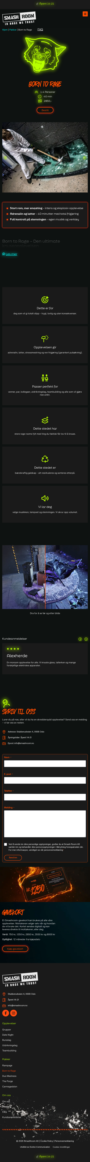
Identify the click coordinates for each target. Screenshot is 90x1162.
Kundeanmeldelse (11, 1117)
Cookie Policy (46, 1141)
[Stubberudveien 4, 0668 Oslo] (4, 994)
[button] (5, 157)
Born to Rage (9, 1070)
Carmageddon (9, 1086)
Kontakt (6, 1106)
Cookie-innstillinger (61, 1147)
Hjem (5, 29)
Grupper (6, 1029)
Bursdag (6, 1040)
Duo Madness (9, 1076)
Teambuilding (9, 1050)
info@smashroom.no (18, 1005)
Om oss (6, 1095)
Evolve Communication (40, 1147)
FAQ (4, 1112)
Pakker (13, 29)
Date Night (7, 1034)
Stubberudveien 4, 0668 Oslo (22, 994)
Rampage (7, 1065)
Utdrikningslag (9, 1045)
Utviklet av (25, 1147)
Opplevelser (9, 1023)
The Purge (7, 1081)
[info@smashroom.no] (4, 1005)
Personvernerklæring (64, 1141)
